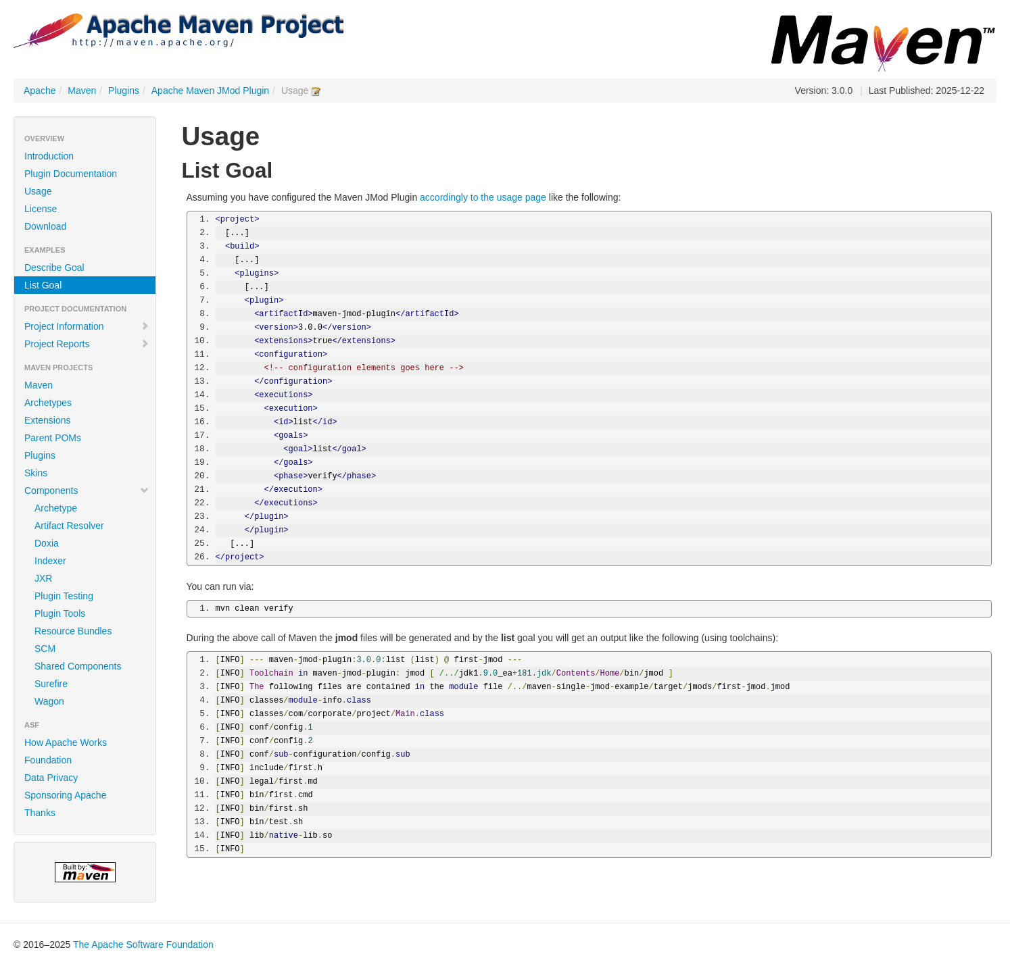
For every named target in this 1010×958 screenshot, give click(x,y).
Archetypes (48, 402)
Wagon (49, 701)
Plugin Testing (63, 595)
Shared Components (77, 666)
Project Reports (86, 343)
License (40, 208)
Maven (82, 90)
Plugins (123, 90)
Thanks (39, 812)
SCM (44, 648)
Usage (37, 191)
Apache (39, 90)
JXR (43, 578)
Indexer (50, 560)
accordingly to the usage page (483, 197)
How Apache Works (65, 742)
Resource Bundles (73, 631)
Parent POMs (52, 437)
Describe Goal (54, 267)
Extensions (47, 420)
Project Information (86, 326)
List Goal (43, 285)
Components (86, 490)
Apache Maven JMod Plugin (210, 90)
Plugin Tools (59, 613)
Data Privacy (51, 777)
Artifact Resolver (69, 525)
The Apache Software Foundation (143, 944)
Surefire (51, 683)
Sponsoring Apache (65, 795)
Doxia (46, 543)
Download (45, 226)
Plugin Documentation (70, 173)
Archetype (55, 508)
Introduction (49, 156)
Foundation (48, 760)
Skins (35, 473)
